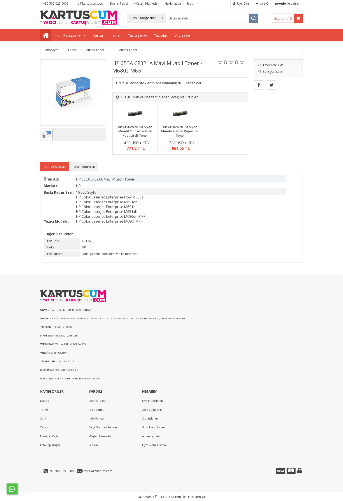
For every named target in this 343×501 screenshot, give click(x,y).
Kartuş (44, 401)
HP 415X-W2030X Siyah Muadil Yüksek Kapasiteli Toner (180, 131)
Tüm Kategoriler (68, 35)
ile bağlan (287, 3)
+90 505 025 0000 (61, 471)
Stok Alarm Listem (154, 427)
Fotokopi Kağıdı (50, 445)
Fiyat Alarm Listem (154, 445)
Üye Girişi (241, 3)
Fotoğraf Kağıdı (50, 436)
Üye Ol (262, 3)
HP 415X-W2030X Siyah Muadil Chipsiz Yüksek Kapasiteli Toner (135, 131)
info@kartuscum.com (97, 471)
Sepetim (284, 18)
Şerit (43, 418)
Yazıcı (44, 427)
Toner (44, 410)
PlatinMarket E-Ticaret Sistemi (159, 497)
